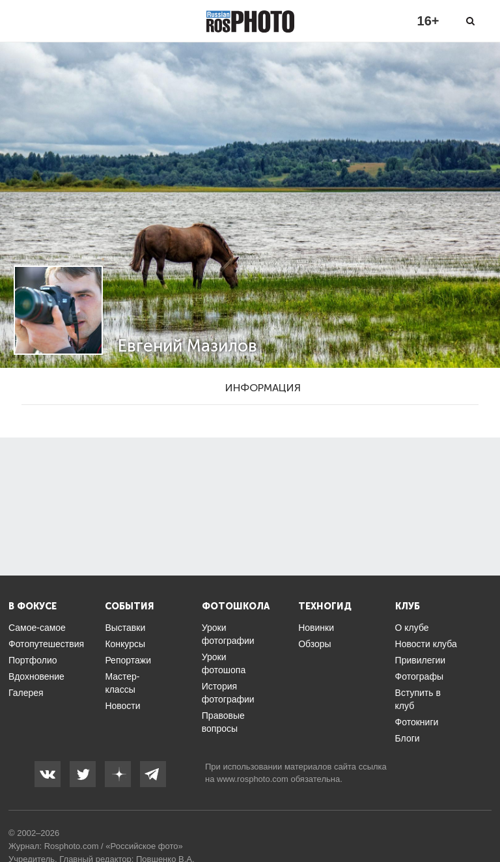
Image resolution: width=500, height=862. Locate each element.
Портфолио (32, 660)
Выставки (125, 627)
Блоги (407, 738)
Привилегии (420, 660)
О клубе (412, 627)
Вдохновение (36, 676)
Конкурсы (125, 644)
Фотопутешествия (46, 644)
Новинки (316, 627)
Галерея (26, 693)
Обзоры (314, 644)
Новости (122, 706)
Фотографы (419, 676)
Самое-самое (37, 627)
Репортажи (128, 660)
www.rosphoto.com (252, 779)
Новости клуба (426, 644)
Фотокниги (417, 722)
